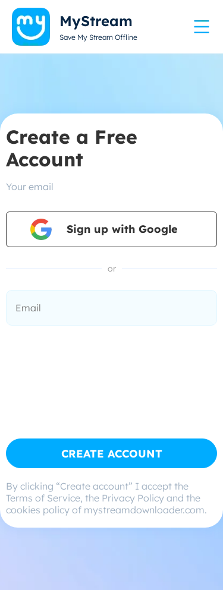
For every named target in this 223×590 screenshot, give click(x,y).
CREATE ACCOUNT (111, 453)
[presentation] (96, 368)
